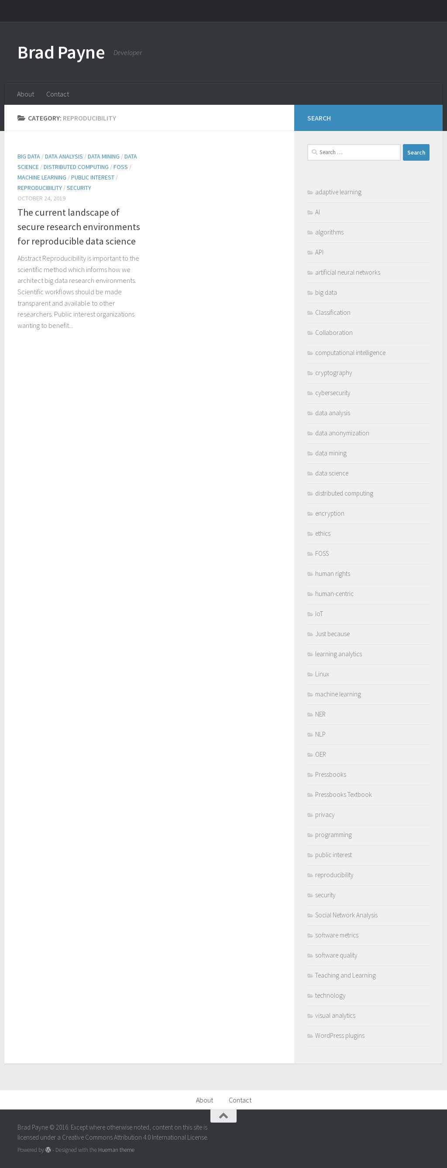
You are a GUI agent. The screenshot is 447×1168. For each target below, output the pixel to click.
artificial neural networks (347, 272)
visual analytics (335, 1015)
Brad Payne (61, 52)
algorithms (329, 232)
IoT (319, 614)
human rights (332, 573)
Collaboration (334, 332)
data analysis (64, 156)
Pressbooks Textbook (343, 794)
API (319, 252)
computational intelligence (350, 352)
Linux (322, 674)
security (79, 188)
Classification (333, 312)
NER (320, 714)
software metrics (336, 935)
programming (333, 834)
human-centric (334, 593)
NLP (320, 734)
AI (317, 212)
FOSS (120, 167)
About (25, 94)
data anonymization (342, 433)
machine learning (41, 177)
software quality (336, 955)
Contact (57, 94)
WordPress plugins (339, 1035)
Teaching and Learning (345, 975)
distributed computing (76, 167)
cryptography (333, 373)
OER (320, 754)
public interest (92, 177)
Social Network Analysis (346, 915)
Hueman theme (116, 1150)
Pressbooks (330, 774)
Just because (332, 634)
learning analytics (338, 654)
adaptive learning (338, 192)
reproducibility (39, 188)
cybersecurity (333, 393)
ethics (322, 533)
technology (330, 995)
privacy (325, 814)
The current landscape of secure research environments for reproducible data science (78, 226)
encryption (329, 513)
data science (331, 473)
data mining (104, 156)
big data (28, 156)
